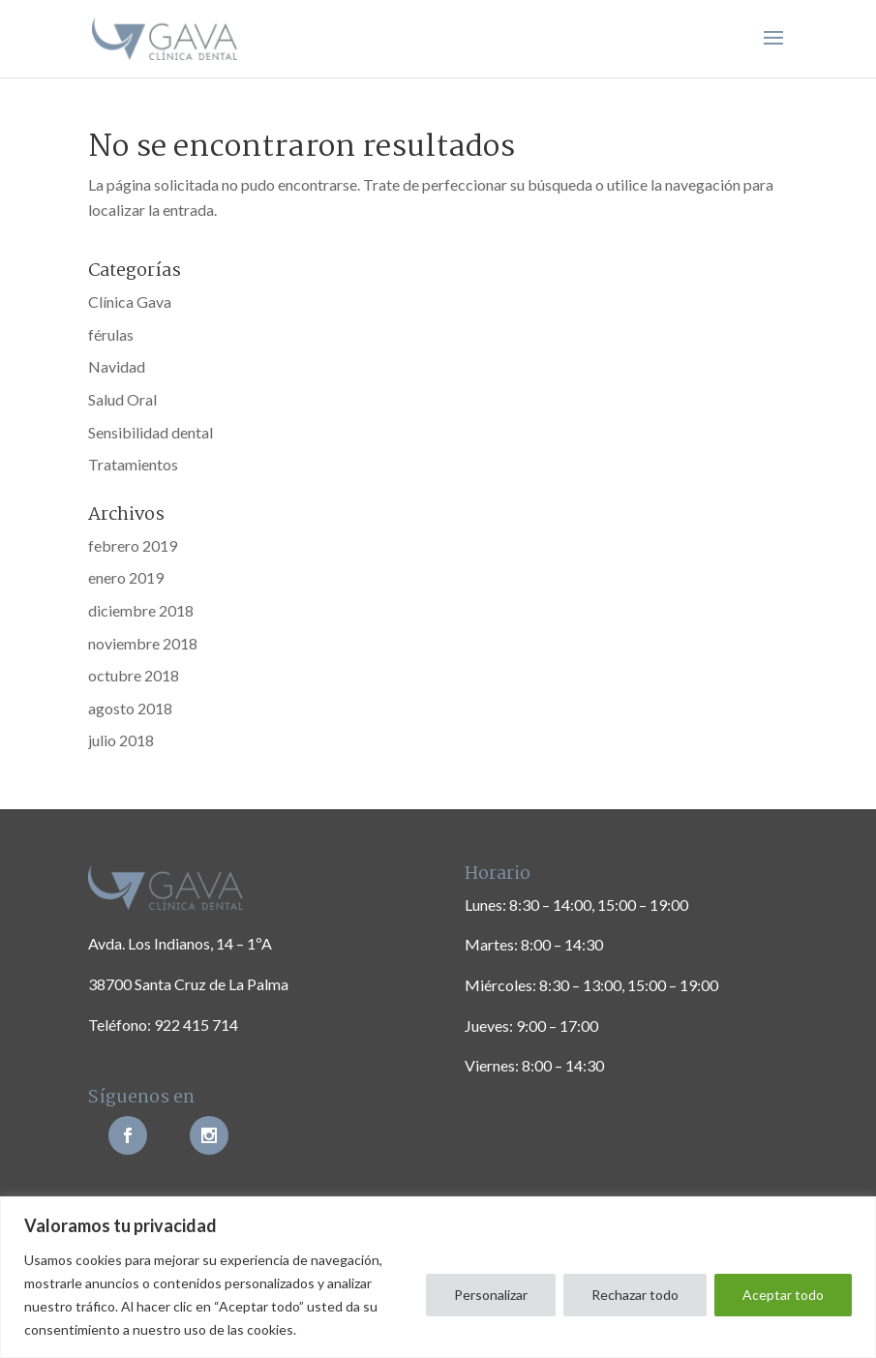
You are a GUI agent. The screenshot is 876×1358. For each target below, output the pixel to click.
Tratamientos (133, 464)
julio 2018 (121, 740)
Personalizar (491, 1294)
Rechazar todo (635, 1294)
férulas (111, 334)
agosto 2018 (130, 708)
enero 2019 (126, 577)
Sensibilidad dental (150, 432)
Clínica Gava (129, 301)
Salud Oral (122, 399)
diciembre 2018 (141, 610)
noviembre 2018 (142, 643)
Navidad (116, 366)
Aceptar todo (783, 1294)
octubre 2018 (133, 675)
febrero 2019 (132, 545)
